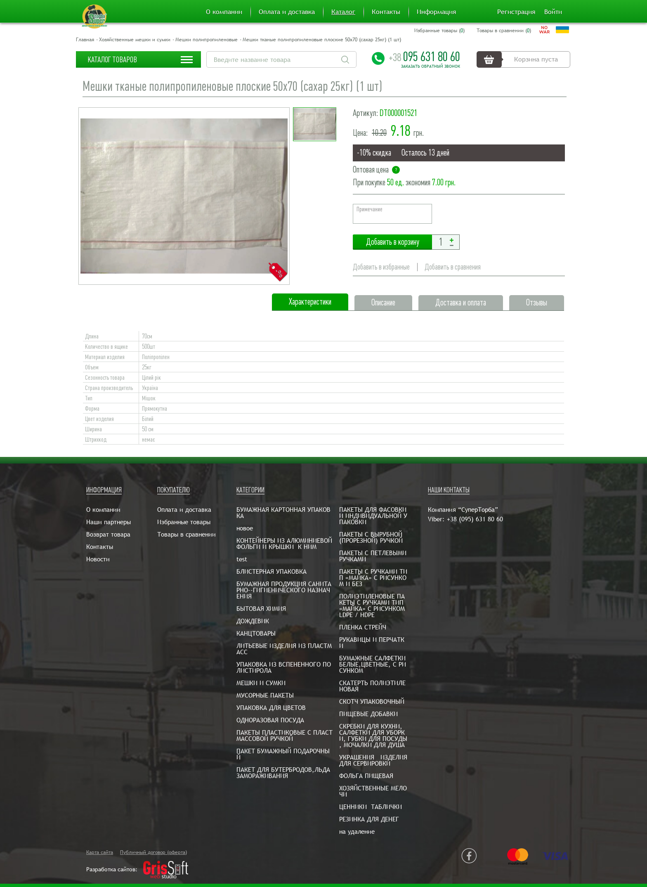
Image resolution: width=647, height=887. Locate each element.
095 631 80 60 (424, 56)
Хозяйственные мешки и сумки (134, 40)
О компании (224, 12)
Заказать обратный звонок (430, 66)
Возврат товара (108, 534)
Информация (436, 12)
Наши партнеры (108, 522)
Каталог (343, 12)
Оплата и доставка (287, 12)
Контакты (386, 12)
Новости (98, 559)
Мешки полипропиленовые (206, 40)
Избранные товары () (439, 30)
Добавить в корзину (392, 242)
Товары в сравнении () (504, 30)
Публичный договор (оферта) (153, 852)
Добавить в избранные (381, 267)
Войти (553, 12)
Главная (85, 40)
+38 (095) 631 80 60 (475, 519)
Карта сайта (99, 852)
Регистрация (516, 12)
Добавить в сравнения (453, 267)
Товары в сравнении (186, 534)
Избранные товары (183, 522)
